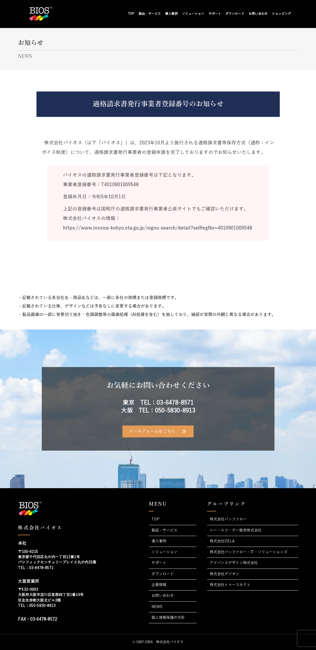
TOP (131, 14)
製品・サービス (150, 14)
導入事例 (171, 14)
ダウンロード (234, 14)
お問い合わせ (258, 14)
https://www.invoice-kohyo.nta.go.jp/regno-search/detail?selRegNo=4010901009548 (157, 228)
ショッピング (281, 14)
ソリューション (193, 14)
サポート (214, 14)
